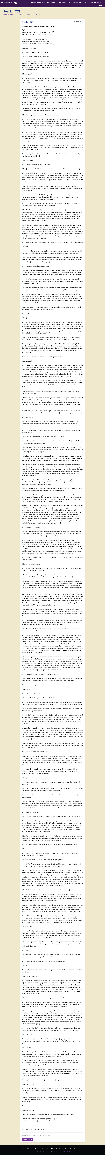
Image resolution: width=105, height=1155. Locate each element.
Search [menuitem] (86, 2)
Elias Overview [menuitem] (76, 2)
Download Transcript (27, 1139)
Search (67, 1149)
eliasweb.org (9, 2)
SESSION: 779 (38, 14)
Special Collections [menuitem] (96, 2)
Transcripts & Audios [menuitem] (37, 2)
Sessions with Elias (50, 1149)
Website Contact (67, 1152)
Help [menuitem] (100, 5)
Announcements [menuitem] (51, 2)
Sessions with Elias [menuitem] (64, 2)
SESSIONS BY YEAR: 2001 (26, 14)
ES (82, 22)
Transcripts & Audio (28, 1149)
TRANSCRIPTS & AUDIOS (10, 14)
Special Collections (75, 1149)
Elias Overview (60, 1149)
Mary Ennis (48, 1152)
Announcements (39, 1149)
